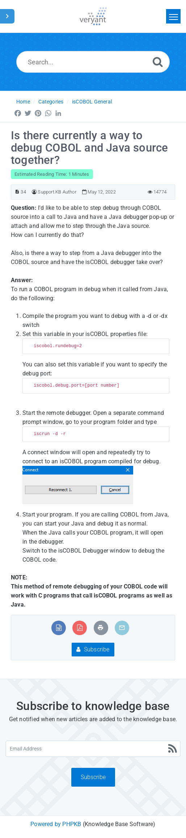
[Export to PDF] (80, 627)
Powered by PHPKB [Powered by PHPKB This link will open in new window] (55, 824)
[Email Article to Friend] (122, 627)
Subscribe (92, 649)
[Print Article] (100, 627)
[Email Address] (93, 748)
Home (23, 102)
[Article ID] (17, 192)
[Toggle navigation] (173, 16)
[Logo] (93, 16)
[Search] (158, 61)
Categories (50, 102)
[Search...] (93, 62)
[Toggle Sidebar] (7, 16)
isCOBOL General (92, 102)
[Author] (34, 192)
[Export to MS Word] (59, 627)
